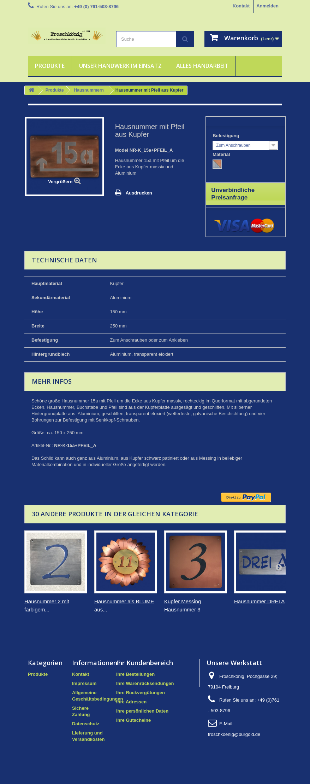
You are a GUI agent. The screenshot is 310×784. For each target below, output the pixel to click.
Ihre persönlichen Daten (142, 711)
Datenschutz (85, 723)
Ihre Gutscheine (133, 720)
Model (122, 150)
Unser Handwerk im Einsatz (120, 66)
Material (222, 154)
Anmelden (267, 5)
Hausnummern (89, 90)
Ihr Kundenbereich (144, 662)
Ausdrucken (139, 193)
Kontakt (241, 5)
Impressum (84, 683)
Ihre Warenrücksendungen (145, 683)
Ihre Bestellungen (135, 674)
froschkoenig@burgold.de (234, 734)
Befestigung (226, 135)
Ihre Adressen (131, 701)
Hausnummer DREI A (259, 601)
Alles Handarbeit (202, 66)
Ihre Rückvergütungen (140, 692)
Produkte (50, 66)
